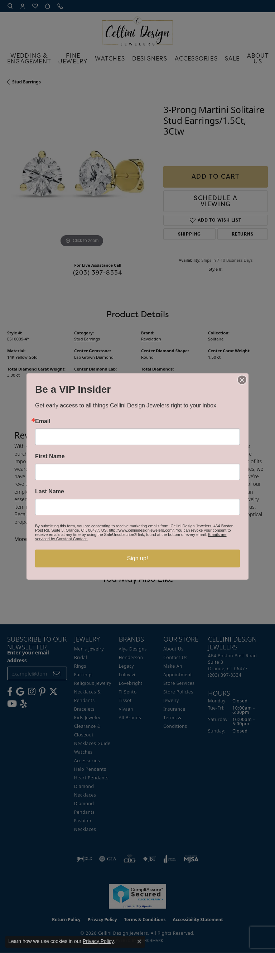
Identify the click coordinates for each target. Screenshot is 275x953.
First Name (50, 456)
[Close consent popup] (139, 941)
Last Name (49, 491)
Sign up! (137, 558)
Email (42, 421)
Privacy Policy (98, 941)
